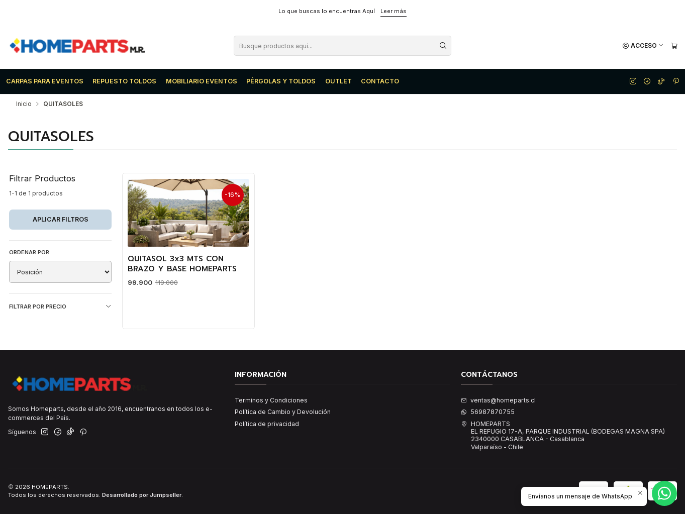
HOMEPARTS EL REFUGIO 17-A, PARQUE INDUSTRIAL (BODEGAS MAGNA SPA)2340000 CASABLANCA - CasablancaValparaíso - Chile (563, 435)
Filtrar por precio (60, 307)
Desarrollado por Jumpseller (141, 494)
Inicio (24, 104)
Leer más (393, 11)
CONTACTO (380, 81)
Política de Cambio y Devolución (283, 412)
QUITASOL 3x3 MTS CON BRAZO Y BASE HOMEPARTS (182, 264)
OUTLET (338, 81)
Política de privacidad (267, 424)
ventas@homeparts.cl (498, 400)
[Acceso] (643, 46)
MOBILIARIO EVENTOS (201, 81)
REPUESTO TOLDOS (124, 81)
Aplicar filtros (60, 219)
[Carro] (673, 46)
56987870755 (488, 412)
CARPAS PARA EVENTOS (44, 81)
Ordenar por (29, 252)
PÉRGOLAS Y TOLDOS (281, 81)
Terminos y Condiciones (271, 400)
